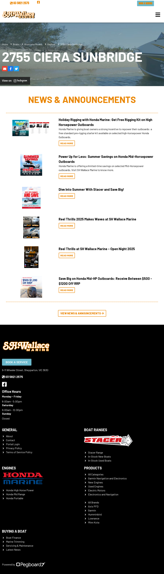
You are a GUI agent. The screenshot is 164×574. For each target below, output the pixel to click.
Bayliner (51, 44)
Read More (66, 143)
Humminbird (95, 514)
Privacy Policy (14, 448)
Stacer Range (95, 452)
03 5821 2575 (19, 3)
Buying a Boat (14, 531)
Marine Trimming (15, 541)
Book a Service (145, 3)
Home (5, 44)
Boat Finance (13, 537)
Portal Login (13, 444)
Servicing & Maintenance (19, 545)
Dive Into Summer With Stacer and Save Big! (91, 189)
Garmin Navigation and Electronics (107, 478)
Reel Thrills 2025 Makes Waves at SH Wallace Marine (97, 219)
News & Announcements (82, 99)
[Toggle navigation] (158, 14)
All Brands (93, 502)
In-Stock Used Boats (99, 460)
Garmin (92, 510)
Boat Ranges (95, 429)
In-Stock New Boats (99, 456)
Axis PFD (93, 506)
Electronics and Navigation (103, 494)
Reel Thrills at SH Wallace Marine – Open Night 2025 (97, 249)
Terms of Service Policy (19, 452)
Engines (9, 468)
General (9, 429)
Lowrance (93, 518)
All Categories (95, 474)
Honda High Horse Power (20, 490)
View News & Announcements (82, 313)
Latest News (13, 549)
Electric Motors (96, 490)
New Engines (95, 482)
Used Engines (95, 486)
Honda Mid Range (15, 494)
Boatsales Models (33, 44)
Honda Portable (14, 498)
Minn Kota (93, 522)
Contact (10, 440)
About (9, 436)
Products (93, 468)
